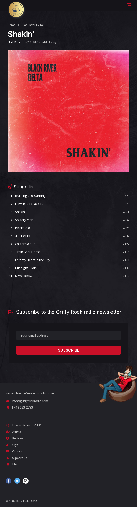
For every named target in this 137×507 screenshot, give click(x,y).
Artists (13, 432)
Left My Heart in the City (29, 260)
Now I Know (20, 276)
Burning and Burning (27, 196)
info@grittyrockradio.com (27, 401)
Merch (13, 464)
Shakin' (17, 212)
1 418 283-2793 (19, 407)
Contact (14, 451)
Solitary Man (20, 220)
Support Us (16, 458)
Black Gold (19, 228)
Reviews (14, 438)
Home (11, 25)
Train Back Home (24, 252)
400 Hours (19, 236)
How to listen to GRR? (24, 425)
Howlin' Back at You (25, 204)
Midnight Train (22, 268)
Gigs (12, 445)
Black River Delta (32, 25)
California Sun (21, 244)
